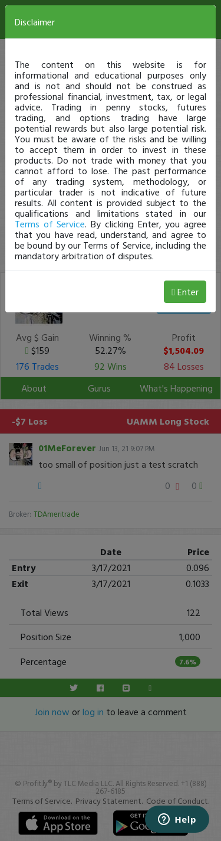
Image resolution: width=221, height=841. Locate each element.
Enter (185, 292)
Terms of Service (50, 224)
